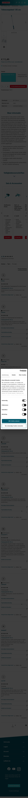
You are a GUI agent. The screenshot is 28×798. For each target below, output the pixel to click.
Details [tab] (14, 375)
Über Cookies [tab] (22, 375)
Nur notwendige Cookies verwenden (14, 426)
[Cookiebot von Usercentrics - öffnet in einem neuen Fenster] (20, 371)
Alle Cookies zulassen (14, 421)
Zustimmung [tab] (5, 375)
